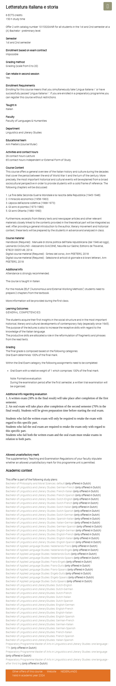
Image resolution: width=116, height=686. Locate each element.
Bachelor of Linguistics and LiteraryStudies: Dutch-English (39, 585)
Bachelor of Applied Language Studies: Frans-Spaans (36, 569)
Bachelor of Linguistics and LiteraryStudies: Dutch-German (39, 589)
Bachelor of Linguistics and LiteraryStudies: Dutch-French (39, 593)
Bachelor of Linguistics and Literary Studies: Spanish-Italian (40, 518)
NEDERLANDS (69, 671)
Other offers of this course (27, 671)
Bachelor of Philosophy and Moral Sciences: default (35, 483)
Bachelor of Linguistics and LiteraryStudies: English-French (39, 608)
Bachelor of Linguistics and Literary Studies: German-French (40, 487)
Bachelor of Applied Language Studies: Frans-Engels (36, 561)
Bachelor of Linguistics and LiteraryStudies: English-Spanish (40, 616)
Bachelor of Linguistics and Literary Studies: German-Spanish (41, 526)
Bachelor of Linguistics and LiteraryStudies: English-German (40, 604)
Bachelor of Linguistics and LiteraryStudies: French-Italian (39, 632)
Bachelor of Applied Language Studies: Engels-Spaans (37, 577)
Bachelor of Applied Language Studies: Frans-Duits (35, 565)
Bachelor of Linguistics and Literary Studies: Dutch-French (39, 503)
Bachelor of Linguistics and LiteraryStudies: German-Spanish (40, 628)
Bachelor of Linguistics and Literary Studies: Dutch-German (40, 514)
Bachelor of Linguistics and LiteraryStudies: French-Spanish (40, 636)
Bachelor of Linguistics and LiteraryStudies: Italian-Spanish (39, 639)
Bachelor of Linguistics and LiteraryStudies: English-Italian (39, 612)
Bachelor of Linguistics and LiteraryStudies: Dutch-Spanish (39, 600)
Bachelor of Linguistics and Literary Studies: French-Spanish (40, 495)
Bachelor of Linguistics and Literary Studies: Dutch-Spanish (40, 510)
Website (51, 671)
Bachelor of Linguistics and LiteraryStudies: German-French (40, 620)
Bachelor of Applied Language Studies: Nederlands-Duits (38, 553)
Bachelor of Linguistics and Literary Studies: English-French (40, 534)
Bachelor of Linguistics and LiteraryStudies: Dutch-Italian (38, 596)
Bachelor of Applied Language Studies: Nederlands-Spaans (39, 557)
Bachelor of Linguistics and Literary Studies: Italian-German (40, 522)
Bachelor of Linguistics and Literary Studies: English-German (40, 530)
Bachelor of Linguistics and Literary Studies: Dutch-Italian (39, 506)
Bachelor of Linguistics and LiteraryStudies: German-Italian (39, 624)
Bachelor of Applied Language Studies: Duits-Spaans (36, 581)
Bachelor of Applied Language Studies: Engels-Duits (35, 573)
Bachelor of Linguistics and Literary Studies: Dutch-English (39, 499)
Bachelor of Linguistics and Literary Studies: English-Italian (39, 538)
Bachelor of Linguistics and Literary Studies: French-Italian (39, 491)
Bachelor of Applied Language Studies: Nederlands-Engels (39, 549)
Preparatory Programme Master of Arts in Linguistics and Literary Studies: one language (56, 651)
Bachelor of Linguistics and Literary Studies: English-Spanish (40, 542)
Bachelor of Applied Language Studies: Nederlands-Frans (38, 546)
